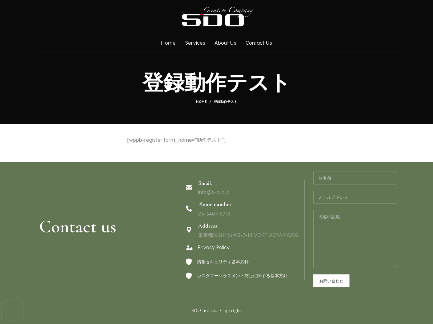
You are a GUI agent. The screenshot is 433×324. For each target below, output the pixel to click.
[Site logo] (217, 16)
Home (201, 101)
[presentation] (12, 310)
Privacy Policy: (208, 247)
